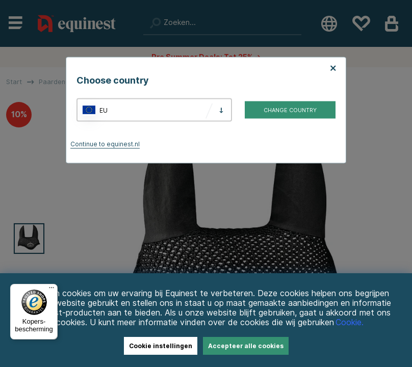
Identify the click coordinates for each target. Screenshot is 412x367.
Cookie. (350, 322)
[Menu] (51, 290)
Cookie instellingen (160, 346)
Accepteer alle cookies (246, 346)
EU (103, 110)
